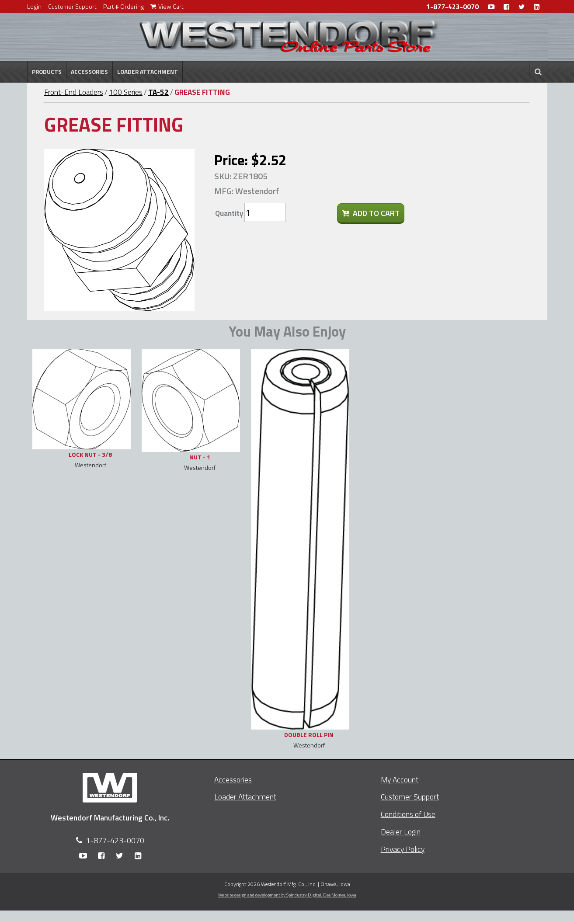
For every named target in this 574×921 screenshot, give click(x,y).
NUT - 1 (199, 457)
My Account (399, 779)
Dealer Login (401, 832)
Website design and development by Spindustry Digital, (287, 894)
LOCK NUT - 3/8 (90, 454)
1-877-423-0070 (452, 7)
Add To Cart (371, 213)
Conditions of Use (408, 814)
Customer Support (72, 6)
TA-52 (158, 92)
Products (47, 71)
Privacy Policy (402, 849)
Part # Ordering (123, 6)
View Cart (167, 6)
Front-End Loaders (73, 92)
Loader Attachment (147, 71)
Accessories (89, 71)
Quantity (229, 213)
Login (34, 6)
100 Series (126, 92)
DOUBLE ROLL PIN (309, 734)
